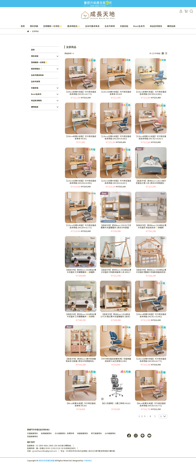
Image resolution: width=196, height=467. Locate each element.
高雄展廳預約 (32, 436)
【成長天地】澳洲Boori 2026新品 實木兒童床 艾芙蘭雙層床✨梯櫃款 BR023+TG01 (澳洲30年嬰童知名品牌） (80, 271)
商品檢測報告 (156, 26)
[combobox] (69, 53)
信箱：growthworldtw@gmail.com (42, 451)
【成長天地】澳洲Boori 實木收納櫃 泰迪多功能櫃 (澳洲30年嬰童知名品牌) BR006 (81, 360)
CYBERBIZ (87, 460)
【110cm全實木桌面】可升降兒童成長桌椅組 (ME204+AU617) (115, 182)
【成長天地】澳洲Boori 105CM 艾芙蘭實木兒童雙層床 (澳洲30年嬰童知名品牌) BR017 (115, 226)
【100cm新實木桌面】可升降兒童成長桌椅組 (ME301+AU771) (80, 93)
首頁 (23, 26)
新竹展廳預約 (96, 433)
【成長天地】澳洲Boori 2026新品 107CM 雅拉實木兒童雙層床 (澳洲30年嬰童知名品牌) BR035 (115, 315)
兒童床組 (124, 26)
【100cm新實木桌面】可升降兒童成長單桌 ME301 (80, 137)
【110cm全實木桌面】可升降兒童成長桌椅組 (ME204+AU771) (80, 226)
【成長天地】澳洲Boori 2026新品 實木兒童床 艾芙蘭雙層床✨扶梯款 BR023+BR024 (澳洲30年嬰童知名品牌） (80, 315)
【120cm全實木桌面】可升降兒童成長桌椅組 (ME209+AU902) (115, 137)
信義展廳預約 (32, 433)
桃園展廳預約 (82, 433)
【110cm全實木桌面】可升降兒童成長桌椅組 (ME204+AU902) (80, 182)
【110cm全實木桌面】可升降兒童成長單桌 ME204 (115, 93)
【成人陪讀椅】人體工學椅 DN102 (115, 403)
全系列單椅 (110, 26)
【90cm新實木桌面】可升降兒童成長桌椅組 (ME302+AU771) (151, 404)
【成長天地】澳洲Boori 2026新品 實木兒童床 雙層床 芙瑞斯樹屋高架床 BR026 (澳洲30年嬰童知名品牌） (150, 271)
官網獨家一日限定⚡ (52, 26)
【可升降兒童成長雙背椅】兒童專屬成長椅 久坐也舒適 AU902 (115, 360)
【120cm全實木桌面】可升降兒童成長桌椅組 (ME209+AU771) (150, 360)
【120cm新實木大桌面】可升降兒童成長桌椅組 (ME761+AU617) (150, 137)
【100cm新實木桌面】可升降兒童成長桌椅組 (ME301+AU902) (150, 315)
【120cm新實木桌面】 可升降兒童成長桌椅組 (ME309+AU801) (150, 93)
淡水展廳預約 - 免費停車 (64, 433)
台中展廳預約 (110, 433)
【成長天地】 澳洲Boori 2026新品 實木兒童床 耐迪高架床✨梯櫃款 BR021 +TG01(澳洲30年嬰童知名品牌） (150, 226)
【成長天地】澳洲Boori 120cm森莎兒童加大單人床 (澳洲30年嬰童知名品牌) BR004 (151, 182)
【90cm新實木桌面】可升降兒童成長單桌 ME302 (81, 404)
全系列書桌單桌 (92, 26)
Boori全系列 (139, 26)
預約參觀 (34, 26)
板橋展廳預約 (46, 433)
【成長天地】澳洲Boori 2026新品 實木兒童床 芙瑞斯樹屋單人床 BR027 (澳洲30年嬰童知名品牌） (115, 271)
